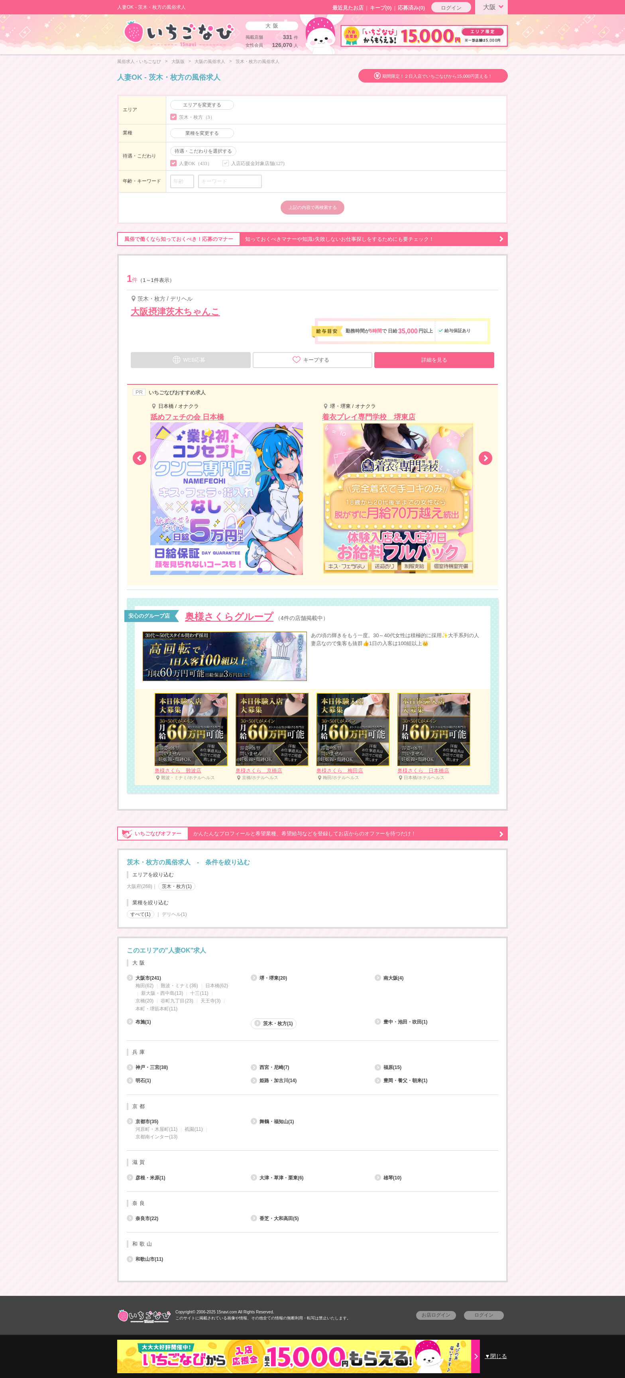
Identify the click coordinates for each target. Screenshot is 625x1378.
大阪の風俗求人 (210, 61)
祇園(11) (193, 1129)
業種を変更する (202, 133)
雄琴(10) (388, 1178)
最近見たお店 (348, 8)
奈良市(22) (142, 1218)
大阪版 (178, 61)
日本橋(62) (216, 985)
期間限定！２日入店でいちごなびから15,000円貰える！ (437, 76)
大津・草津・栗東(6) (277, 1178)
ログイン (451, 8)
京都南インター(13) (156, 1137)
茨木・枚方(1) (177, 886)
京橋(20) (144, 1001)
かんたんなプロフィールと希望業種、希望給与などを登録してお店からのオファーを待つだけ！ (310, 833)
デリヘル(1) (174, 914)
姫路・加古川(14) (274, 1080)
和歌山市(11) (145, 1259)
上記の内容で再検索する (313, 207)
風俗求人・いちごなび (139, 61)
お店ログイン (436, 1315)
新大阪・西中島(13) (162, 993)
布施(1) (139, 1022)
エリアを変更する (202, 105)
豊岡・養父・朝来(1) (401, 1080)
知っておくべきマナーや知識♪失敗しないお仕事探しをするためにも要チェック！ (310, 239)
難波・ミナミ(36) (179, 985)
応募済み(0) (411, 8)
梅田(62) (144, 985)
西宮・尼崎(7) (270, 1067)
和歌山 (143, 1244)
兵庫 (139, 1052)
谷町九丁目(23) (177, 1001)
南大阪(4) (389, 978)
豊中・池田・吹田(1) (401, 1022)
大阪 (494, 6)
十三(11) (199, 993)
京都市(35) (142, 1121)
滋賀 (139, 1162)
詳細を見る (434, 360)
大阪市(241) (144, 978)
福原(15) (388, 1067)
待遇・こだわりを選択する (203, 151)
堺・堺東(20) (269, 978)
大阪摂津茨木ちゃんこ (175, 312)
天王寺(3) (210, 1001)
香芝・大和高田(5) (275, 1218)
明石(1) (139, 1080)
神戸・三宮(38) (147, 1067)
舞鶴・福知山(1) (272, 1121)
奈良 (139, 1203)
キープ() (381, 8)
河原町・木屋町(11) (156, 1129)
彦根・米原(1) (146, 1178)
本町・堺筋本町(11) (156, 1009)
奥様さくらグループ (229, 616)
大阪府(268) (139, 886)
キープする (310, 359)
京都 (139, 1106)
